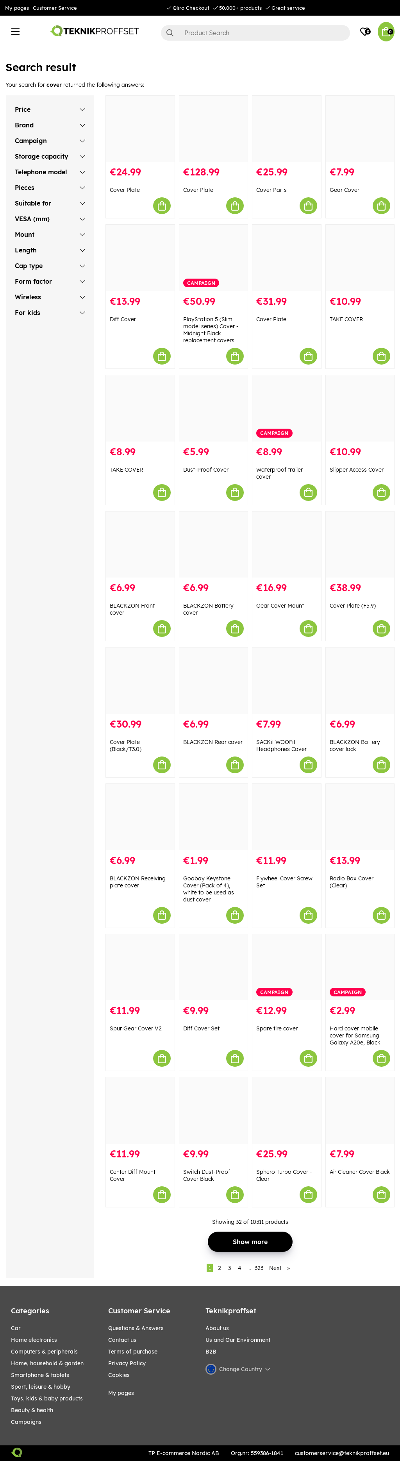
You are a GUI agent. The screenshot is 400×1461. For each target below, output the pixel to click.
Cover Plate (125, 189)
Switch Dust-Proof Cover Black (206, 1175)
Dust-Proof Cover (206, 469)
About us (217, 1328)
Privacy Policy (127, 1363)
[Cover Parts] (287, 129)
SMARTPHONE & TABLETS (40, 1375)
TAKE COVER (346, 319)
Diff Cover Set (201, 1028)
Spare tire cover (277, 1028)
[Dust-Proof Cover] (214, 408)
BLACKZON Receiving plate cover (138, 882)
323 (259, 1267)
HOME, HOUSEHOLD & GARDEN (47, 1363)
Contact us (122, 1339)
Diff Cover (123, 319)
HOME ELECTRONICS (34, 1339)
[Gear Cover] (360, 129)
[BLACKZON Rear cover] (214, 680)
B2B (210, 1351)
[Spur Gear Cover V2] (140, 967)
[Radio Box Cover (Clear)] (360, 817)
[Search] (255, 33)
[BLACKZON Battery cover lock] (360, 680)
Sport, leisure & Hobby (40, 1386)
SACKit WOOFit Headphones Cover (281, 746)
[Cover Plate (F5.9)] (360, 544)
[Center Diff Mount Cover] (140, 1110)
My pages (17, 8)
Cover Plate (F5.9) (353, 605)
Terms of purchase (132, 1351)
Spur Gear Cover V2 (136, 1028)
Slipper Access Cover (357, 469)
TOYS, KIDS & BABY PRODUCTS (47, 1398)
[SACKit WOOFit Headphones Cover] (287, 680)
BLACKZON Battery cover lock (355, 746)
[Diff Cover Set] (214, 967)
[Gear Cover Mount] (287, 544)
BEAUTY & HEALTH (32, 1410)
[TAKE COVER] (360, 258)
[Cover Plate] (140, 129)
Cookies (119, 1375)
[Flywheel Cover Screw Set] (287, 817)
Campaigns (26, 1421)
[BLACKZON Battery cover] (214, 544)
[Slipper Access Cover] (360, 408)
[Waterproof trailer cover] (287, 408)
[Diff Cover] (140, 258)
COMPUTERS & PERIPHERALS (44, 1351)
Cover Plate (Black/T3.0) (125, 746)
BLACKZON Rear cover (213, 742)
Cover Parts (271, 189)
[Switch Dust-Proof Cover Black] (214, 1110)
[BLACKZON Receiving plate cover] (140, 817)
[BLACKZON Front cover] (140, 544)
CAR (16, 1328)
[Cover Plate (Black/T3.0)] (140, 680)
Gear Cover (344, 189)
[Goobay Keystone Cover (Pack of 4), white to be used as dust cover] (214, 817)
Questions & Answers (136, 1328)
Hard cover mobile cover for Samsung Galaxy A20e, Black (355, 1035)
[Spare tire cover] (287, 967)
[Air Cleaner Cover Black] (360, 1110)
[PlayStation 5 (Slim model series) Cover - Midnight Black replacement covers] (214, 258)
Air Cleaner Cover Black (360, 1171)
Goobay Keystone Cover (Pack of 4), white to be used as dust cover (208, 889)
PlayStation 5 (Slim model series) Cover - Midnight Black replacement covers (211, 330)
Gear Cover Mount (280, 605)
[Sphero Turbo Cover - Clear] (287, 1110)
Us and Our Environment (237, 1339)
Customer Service (55, 8)
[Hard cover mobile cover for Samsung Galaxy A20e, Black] (360, 967)
